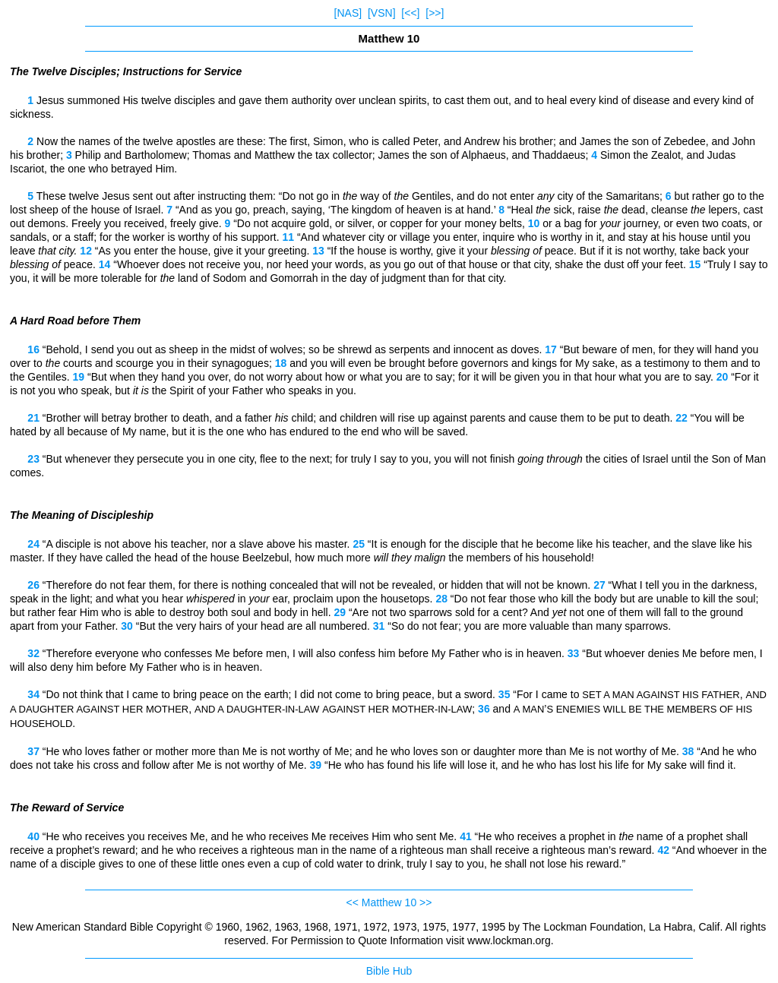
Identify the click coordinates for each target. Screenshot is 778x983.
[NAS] (348, 13)
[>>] (434, 13)
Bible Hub (389, 971)
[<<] (410, 13)
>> (425, 902)
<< (352, 902)
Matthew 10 (389, 902)
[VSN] (382, 13)
